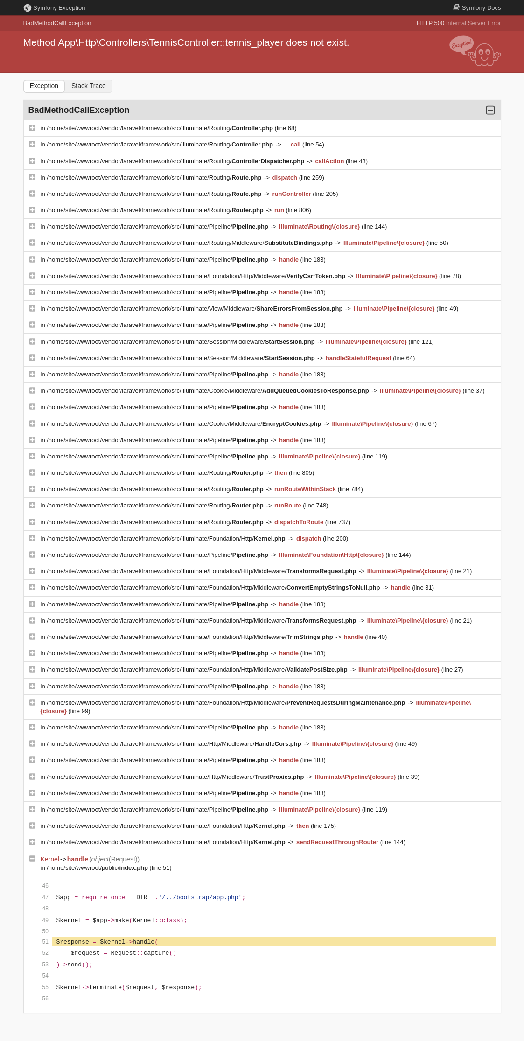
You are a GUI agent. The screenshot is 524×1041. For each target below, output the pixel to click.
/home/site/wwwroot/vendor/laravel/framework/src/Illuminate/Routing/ (160, 128)
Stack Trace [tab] (88, 86)
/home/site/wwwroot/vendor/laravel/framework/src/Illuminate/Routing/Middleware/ (190, 242)
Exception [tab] (44, 86)
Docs (477, 7)
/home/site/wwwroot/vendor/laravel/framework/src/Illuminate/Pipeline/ (158, 226)
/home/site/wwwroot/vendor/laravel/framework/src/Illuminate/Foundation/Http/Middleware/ (197, 275)
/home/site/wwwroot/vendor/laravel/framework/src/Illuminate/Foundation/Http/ (167, 538)
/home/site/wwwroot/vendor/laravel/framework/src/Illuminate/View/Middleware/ (195, 308)
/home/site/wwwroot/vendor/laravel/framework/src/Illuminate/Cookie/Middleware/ (208, 390)
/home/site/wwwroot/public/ (98, 867)
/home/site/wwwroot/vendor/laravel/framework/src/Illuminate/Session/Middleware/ (181, 341)
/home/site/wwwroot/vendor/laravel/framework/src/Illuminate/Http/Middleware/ (175, 743)
